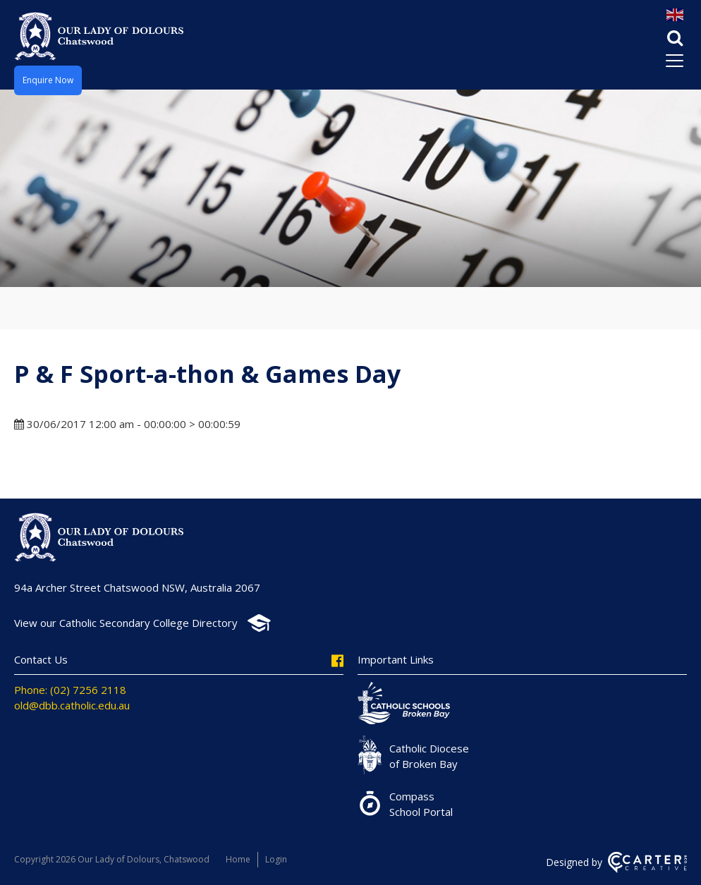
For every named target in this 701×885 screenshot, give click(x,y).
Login (276, 859)
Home (238, 859)
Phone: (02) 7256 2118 (70, 690)
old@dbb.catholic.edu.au (72, 705)
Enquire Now (48, 80)
